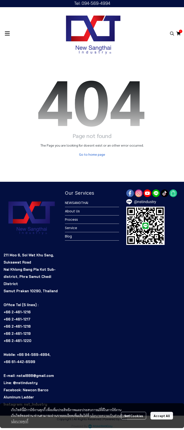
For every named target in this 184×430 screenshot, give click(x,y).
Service (71, 228)
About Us (72, 211)
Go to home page (92, 154)
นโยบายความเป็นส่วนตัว (107, 415)
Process (71, 219)
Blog (68, 236)
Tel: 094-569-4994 (92, 3)
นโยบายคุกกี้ (19, 421)
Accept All (162, 415)
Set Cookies (133, 415)
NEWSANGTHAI (76, 202)
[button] (172, 33)
